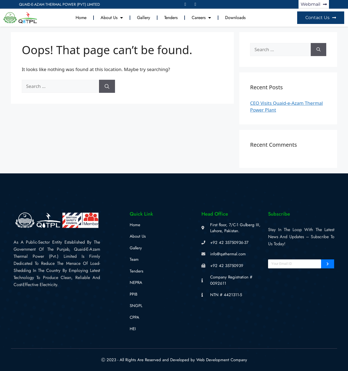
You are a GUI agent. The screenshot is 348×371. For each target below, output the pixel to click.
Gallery (143, 17)
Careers (201, 18)
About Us (112, 18)
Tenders (171, 17)
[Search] (107, 86)
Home (81, 17)
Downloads (235, 17)
